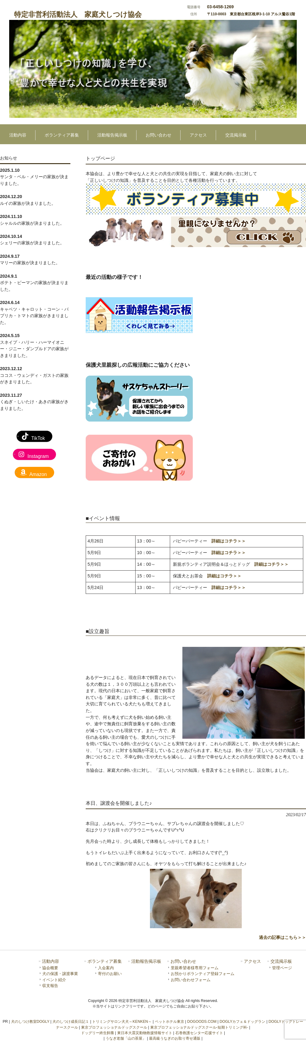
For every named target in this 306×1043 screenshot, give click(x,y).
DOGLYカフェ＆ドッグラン (242, 1021)
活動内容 (50, 961)
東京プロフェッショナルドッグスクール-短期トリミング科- (199, 1027)
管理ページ (282, 968)
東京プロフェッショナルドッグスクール (114, 1027)
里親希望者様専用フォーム (194, 968)
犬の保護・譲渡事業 (60, 973)
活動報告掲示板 (146, 961)
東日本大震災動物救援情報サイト (144, 1033)
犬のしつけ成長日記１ (70, 1021)
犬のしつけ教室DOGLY (30, 1021)
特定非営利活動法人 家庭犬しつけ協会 (78, 14)
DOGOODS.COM (202, 1021)
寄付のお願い (110, 973)
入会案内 (106, 968)
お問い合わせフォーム (191, 979)
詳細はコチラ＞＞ (228, 540)
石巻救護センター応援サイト (199, 1033)
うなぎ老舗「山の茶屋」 (126, 1038)
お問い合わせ (183, 961)
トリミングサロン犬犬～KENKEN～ (121, 1021)
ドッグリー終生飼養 (97, 1033)
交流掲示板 (281, 961)
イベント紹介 (54, 979)
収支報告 (50, 985)
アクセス (252, 961)
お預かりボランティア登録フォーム (202, 973)
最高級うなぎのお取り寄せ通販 (174, 1038)
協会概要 (50, 968)
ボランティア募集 (105, 961)
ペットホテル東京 (169, 1021)
